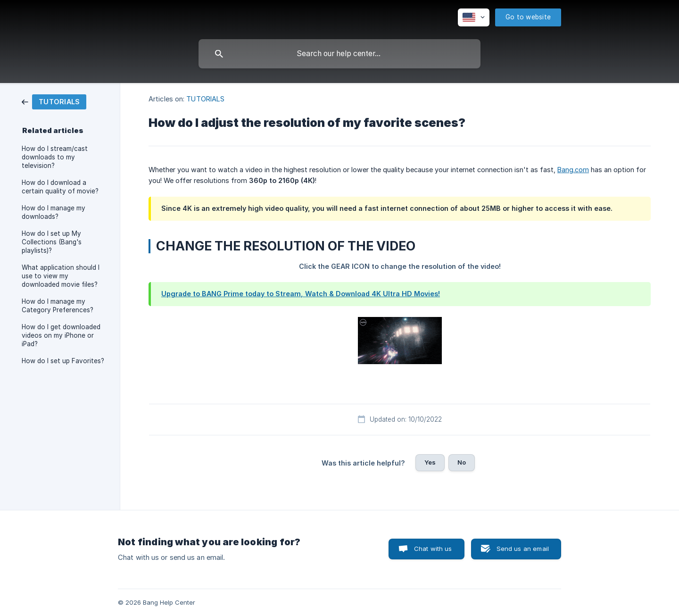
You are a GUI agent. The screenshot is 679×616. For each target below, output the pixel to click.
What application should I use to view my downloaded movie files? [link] (60, 276)
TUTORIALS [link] (205, 99)
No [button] (461, 462)
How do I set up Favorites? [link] (63, 361)
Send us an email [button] (523, 548)
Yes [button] (430, 462)
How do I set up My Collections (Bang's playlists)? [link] (52, 242)
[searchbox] (339, 53)
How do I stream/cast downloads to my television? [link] (55, 157)
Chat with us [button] (433, 548)
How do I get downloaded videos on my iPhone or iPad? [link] (61, 335)
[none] (473, 17)
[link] (54, 101)
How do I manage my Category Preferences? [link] (57, 306)
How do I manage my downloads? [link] (53, 212)
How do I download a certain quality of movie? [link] (60, 187)
